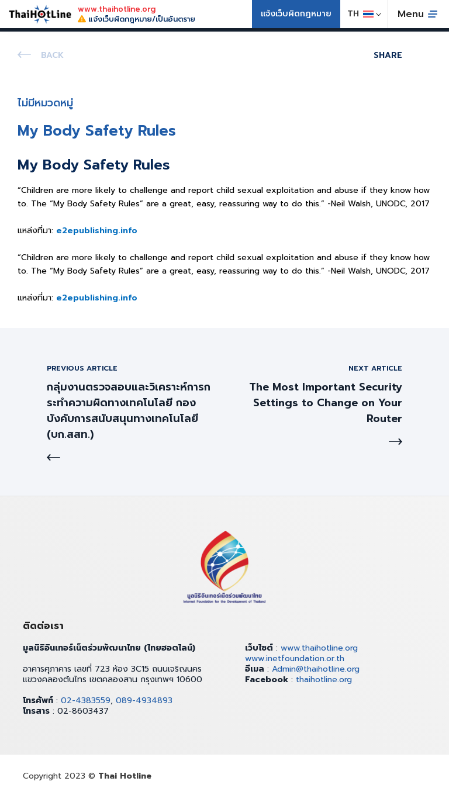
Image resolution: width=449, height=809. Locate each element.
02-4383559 (85, 700)
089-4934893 (144, 700)
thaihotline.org (324, 679)
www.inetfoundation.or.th (294, 658)
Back (52, 55)
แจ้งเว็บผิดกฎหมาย (296, 14)
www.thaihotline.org (319, 648)
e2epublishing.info (96, 230)
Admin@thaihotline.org (316, 669)
